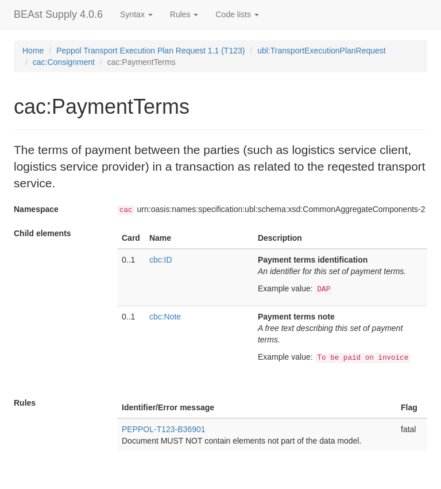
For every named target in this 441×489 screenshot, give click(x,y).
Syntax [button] (136, 14)
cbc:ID (160, 259)
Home (33, 50)
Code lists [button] (236, 14)
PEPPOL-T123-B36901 (164, 429)
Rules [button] (184, 14)
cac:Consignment (64, 62)
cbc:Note (165, 316)
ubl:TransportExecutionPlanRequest (321, 50)
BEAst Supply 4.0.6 (58, 14)
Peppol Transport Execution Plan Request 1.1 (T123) (150, 50)
